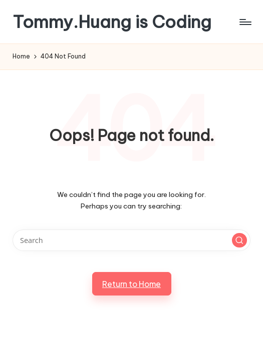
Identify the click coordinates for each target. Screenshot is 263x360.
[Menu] (244, 22)
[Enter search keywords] (131, 240)
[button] (239, 240)
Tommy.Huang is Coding (112, 21)
